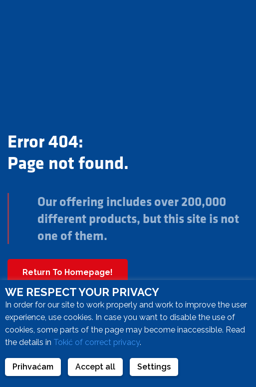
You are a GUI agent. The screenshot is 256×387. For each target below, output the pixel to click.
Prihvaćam (32, 367)
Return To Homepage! (67, 272)
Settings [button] (154, 367)
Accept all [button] (95, 367)
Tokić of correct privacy (96, 342)
